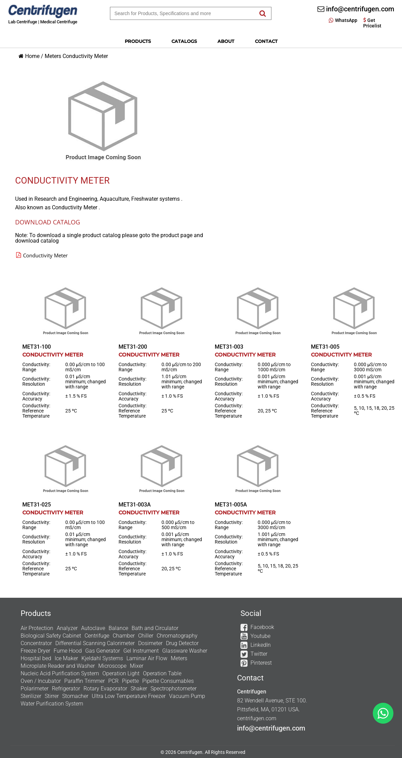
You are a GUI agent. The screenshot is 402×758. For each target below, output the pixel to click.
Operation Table (162, 673)
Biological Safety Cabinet (51, 635)
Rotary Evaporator (105, 688)
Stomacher (75, 696)
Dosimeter (150, 643)
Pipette (130, 681)
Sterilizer (31, 696)
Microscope (112, 666)
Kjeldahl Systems (102, 658)
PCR (113, 681)
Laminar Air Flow (146, 658)
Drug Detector (182, 643)
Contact (266, 41)
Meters (53, 56)
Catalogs (184, 41)
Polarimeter (34, 688)
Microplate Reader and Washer (58, 666)
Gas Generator (102, 651)
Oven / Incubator (41, 681)
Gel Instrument (141, 651)
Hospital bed (36, 658)
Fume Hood (68, 651)
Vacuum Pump (187, 696)
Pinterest (261, 663)
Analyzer (67, 628)
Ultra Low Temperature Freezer (129, 696)
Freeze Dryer (35, 651)
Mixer (136, 666)
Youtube (260, 636)
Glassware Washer (184, 651)
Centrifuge (97, 635)
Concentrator (36, 643)
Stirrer (52, 696)
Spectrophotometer (173, 688)
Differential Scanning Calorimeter (95, 643)
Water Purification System (52, 703)
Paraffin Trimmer (84, 681)
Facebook (262, 627)
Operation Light (120, 673)
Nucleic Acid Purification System (60, 673)
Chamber (124, 635)
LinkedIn (260, 645)
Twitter (258, 654)
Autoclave (93, 628)
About (225, 41)
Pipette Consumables (168, 681)
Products (138, 41)
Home (32, 56)
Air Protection (37, 628)
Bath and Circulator (155, 628)
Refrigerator (66, 688)
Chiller (145, 635)
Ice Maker (66, 658)
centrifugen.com (256, 718)
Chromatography (177, 635)
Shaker (139, 688)
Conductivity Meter (85, 56)
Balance (118, 628)
